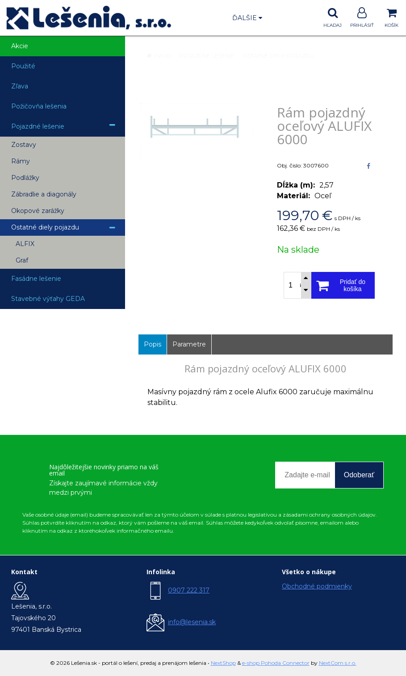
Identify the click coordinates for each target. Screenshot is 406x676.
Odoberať (359, 475)
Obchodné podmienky (317, 586)
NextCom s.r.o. (337, 662)
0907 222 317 (188, 590)
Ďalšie (247, 18)
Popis (152, 344)
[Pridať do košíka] (343, 285)
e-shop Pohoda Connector (276, 662)
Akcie (19, 46)
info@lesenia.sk (192, 622)
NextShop (223, 662)
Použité (23, 66)
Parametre (189, 344)
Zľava (19, 86)
